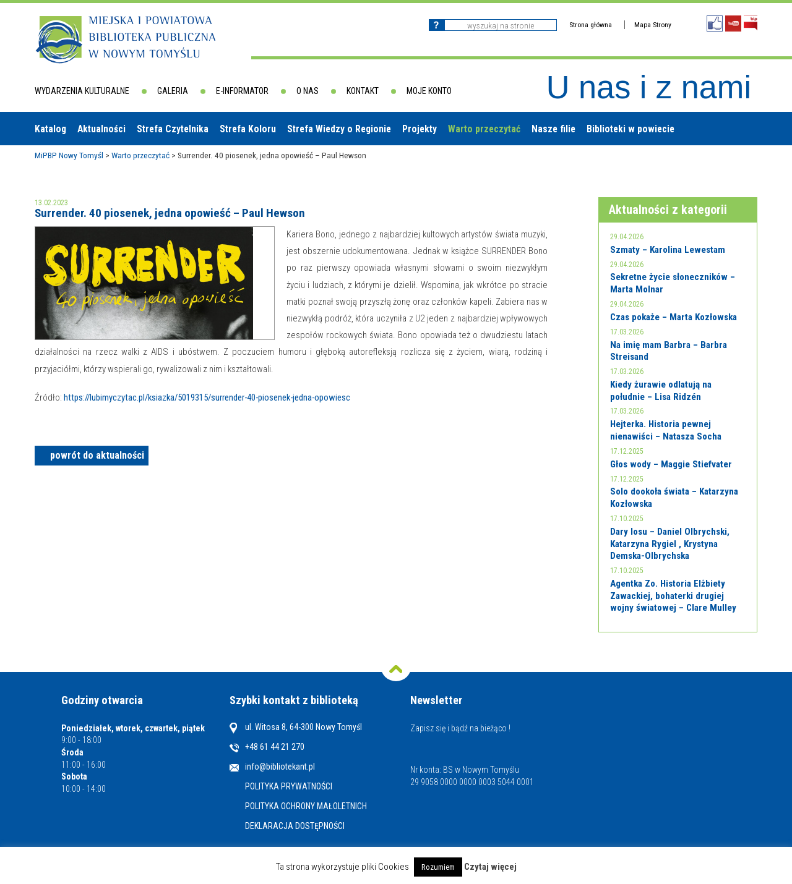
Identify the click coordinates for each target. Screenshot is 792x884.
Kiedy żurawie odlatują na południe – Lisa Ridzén (661, 390)
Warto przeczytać (484, 129)
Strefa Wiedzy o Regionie (339, 129)
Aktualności (101, 129)
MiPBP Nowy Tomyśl (69, 155)
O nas (307, 91)
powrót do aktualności (97, 455)
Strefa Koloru (248, 129)
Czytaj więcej (490, 867)
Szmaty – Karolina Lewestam (667, 249)
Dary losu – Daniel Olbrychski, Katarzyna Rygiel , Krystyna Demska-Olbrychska (670, 543)
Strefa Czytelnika (173, 129)
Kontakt (362, 91)
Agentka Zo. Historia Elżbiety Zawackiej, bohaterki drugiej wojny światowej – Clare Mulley (673, 595)
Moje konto (429, 91)
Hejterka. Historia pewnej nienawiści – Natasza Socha (665, 430)
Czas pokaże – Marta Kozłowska (673, 317)
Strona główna (590, 24)
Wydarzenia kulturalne (82, 91)
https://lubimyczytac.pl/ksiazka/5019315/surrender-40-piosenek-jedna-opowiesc (207, 397)
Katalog (50, 129)
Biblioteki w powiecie (630, 129)
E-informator (242, 91)
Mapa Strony (652, 24)
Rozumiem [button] (438, 867)
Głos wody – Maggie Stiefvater (671, 464)
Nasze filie (553, 129)
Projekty (419, 129)
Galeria (172, 91)
